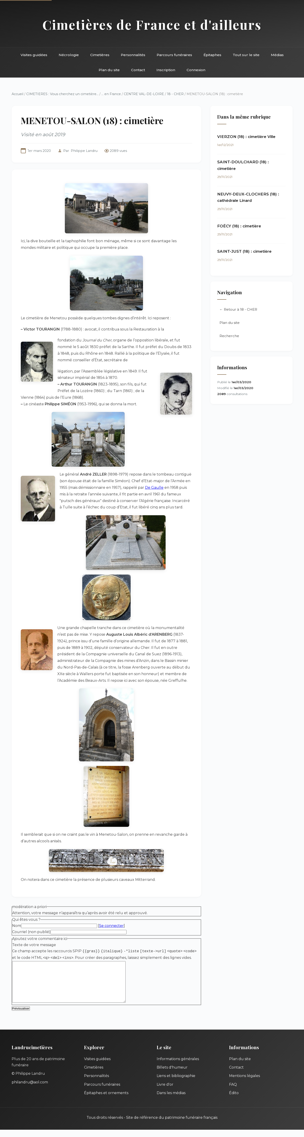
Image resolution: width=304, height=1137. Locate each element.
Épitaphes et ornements (106, 1100)
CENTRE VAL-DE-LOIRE (144, 94)
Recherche (229, 336)
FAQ (233, 1092)
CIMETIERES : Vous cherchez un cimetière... (62, 94)
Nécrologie (69, 55)
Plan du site (109, 70)
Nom (16, 926)
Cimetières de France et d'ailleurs (152, 24)
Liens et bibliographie (176, 1083)
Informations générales (178, 1066)
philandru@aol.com (30, 1089)
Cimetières (99, 55)
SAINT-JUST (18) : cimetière (244, 251)
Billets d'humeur (172, 1074)
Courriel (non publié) (31, 932)
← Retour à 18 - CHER (238, 309)
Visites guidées (34, 55)
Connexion (196, 70)
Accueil (17, 94)
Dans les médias (171, 1100)
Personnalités (133, 55)
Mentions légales (244, 1083)
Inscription (165, 70)
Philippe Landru (84, 151)
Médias (277, 55)
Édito (234, 1100)
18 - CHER (175, 94)
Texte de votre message (34, 945)
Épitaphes (212, 55)
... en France (111, 94)
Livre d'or (165, 1092)
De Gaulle (154, 487)
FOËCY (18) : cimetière (239, 226)
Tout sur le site (246, 55)
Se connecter (111, 926)
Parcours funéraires (174, 55)
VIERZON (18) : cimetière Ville (246, 136)
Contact (138, 70)
